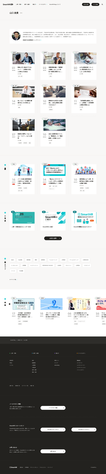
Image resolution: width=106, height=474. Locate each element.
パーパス (13, 270)
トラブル (76, 52)
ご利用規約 (27, 467)
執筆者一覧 (20, 340)
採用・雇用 (15, 85)
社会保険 (20, 259)
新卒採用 (25, 142)
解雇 (19, 107)
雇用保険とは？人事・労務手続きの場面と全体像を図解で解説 (86, 181)
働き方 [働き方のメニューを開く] (35, 4)
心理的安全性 (85, 259)
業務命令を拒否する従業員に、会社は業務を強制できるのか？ (55, 103)
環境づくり (56, 360)
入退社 (50, 76)
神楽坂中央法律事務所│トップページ (32, 40)
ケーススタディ (81, 353)
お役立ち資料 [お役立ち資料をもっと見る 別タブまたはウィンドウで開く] (54, 238)
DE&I (75, 321)
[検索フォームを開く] (102, 4)
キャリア (70, 298)
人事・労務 (13, 353)
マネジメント (51, 188)
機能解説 (78, 360)
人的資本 (59, 265)
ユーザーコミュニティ (81, 367)
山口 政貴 (25, 340)
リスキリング (87, 265)
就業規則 (50, 109)
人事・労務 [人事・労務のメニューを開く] (19, 4)
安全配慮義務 (25, 321)
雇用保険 (28, 259)
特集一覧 (32, 385)
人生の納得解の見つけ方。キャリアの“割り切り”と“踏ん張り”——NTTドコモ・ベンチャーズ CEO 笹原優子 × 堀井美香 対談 (81, 315)
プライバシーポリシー (34, 467)
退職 (36, 259)
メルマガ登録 (95, 4)
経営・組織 (35, 353)
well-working (56, 365)
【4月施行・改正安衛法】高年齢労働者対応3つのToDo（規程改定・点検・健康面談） (25, 315)
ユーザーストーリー (81, 365)
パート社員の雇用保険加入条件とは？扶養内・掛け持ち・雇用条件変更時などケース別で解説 (24, 181)
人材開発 (34, 365)
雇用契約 (43, 259)
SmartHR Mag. (13, 340)
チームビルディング (74, 259)
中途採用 (20, 142)
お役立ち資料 (86, 4)
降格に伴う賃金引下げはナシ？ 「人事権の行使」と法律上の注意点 (25, 69)
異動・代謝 (34, 372)
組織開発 (34, 362)
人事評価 (42, 298)
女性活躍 (76, 323)
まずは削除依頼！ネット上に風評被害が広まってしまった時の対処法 (86, 69)
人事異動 (24, 265)
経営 (33, 360)
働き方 (57, 353)
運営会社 (21, 467)
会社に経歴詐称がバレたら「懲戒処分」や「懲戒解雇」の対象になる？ (55, 136)
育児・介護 (82, 190)
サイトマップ (50, 467)
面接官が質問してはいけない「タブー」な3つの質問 (25, 136)
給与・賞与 (20, 76)
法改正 (12, 259)
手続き (14, 164)
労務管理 (14, 52)
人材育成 (78, 265)
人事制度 (63, 259)
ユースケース (79, 362)
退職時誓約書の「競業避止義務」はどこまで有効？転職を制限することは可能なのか (55, 70)
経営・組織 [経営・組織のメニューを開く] (27, 4)
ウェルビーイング (53, 259)
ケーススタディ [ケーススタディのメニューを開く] (43, 4)
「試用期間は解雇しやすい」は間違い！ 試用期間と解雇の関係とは (87, 103)
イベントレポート (80, 369)
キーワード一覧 (13, 279)
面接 (30, 142)
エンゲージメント (34, 265)
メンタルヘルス (14, 265)
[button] (9, 304)
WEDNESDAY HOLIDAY (47, 265)
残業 (50, 186)
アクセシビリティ (43, 467)
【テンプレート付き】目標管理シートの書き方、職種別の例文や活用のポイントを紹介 (53, 315)
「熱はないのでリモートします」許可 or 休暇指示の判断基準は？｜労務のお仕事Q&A (56, 181)
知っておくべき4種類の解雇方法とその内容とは (25, 102)
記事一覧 (11, 385)
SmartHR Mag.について (55, 4)
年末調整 (21, 270)
